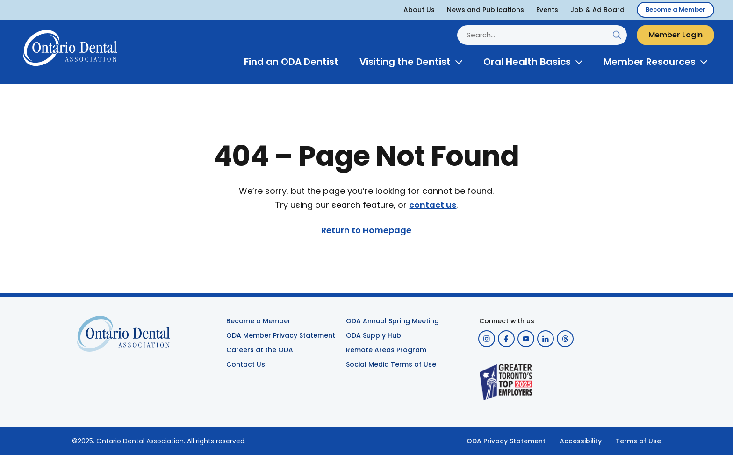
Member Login (675, 34)
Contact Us (245, 364)
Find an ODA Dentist (291, 61)
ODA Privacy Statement (506, 441)
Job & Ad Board (597, 9)
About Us (419, 9)
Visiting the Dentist (405, 61)
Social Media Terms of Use (391, 364)
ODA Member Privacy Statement (280, 335)
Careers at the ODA (259, 350)
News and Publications (485, 9)
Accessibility (581, 441)
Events (547, 9)
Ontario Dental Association (140, 441)
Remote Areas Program (386, 350)
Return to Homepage (366, 230)
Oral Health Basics (527, 61)
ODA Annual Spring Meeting (392, 321)
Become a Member (675, 9)
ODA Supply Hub (373, 335)
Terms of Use (638, 441)
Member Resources (650, 61)
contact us (432, 205)
